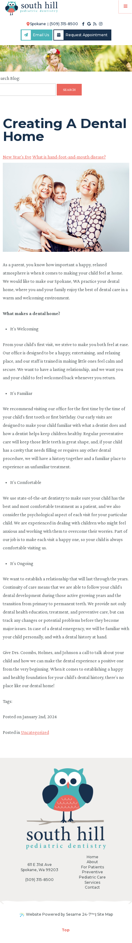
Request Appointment (81, 35)
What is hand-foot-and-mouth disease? (69, 156)
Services (92, 882)
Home (92, 857)
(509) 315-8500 (64, 23)
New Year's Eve (17, 156)
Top (66, 930)
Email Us (35, 35)
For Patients (92, 867)
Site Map (105, 914)
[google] (89, 23)
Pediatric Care (92, 877)
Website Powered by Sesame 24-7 (57, 914)
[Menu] (125, 6)
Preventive (92, 872)
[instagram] (100, 23)
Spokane (36, 23)
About (92, 861)
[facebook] (83, 23)
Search (69, 90)
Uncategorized (35, 732)
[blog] (95, 23)
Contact (92, 887)
